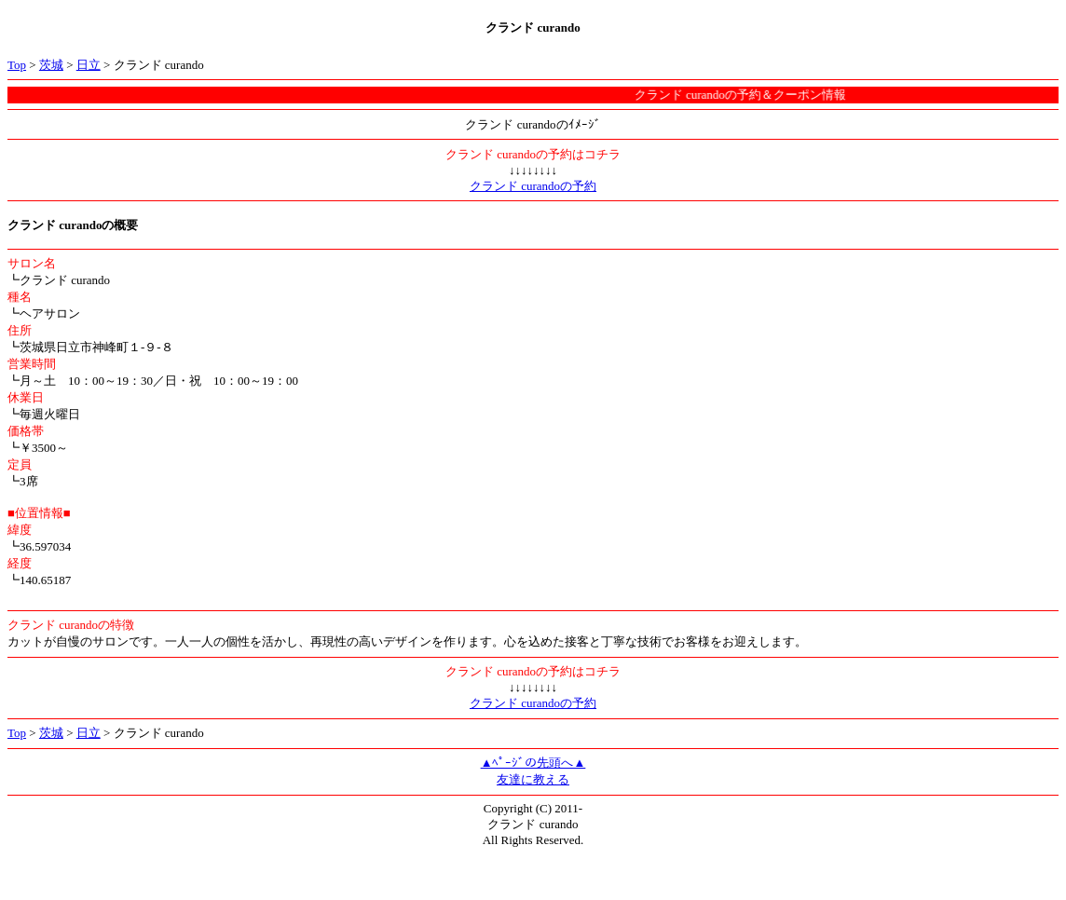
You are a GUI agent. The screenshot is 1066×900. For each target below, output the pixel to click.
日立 (88, 65)
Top (16, 65)
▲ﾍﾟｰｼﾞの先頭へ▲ (533, 763)
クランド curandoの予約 (533, 186)
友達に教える (533, 779)
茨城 (51, 65)
